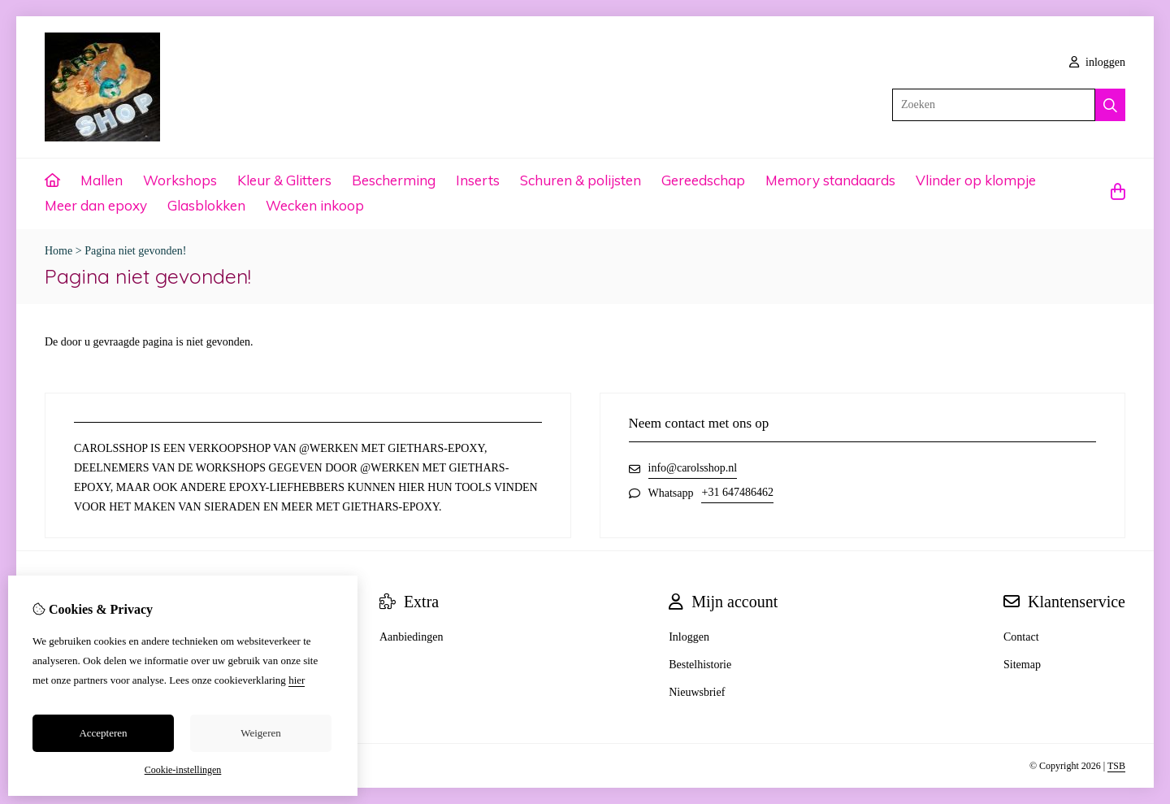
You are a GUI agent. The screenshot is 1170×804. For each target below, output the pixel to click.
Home (58, 251)
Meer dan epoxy (96, 205)
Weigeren (260, 733)
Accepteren (103, 733)
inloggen (1097, 62)
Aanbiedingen (411, 637)
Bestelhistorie (700, 664)
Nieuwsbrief (697, 692)
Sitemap (1022, 664)
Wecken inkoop (315, 205)
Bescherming (394, 180)
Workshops (180, 180)
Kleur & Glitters (284, 180)
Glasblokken (206, 205)
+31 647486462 (737, 492)
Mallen (101, 180)
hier (296, 680)
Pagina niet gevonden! (135, 251)
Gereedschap (703, 180)
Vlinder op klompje (976, 180)
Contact (1021, 637)
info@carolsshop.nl (693, 468)
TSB (1116, 765)
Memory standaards (830, 180)
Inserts (478, 180)
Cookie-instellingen (183, 770)
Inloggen (689, 637)
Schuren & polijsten (580, 180)
